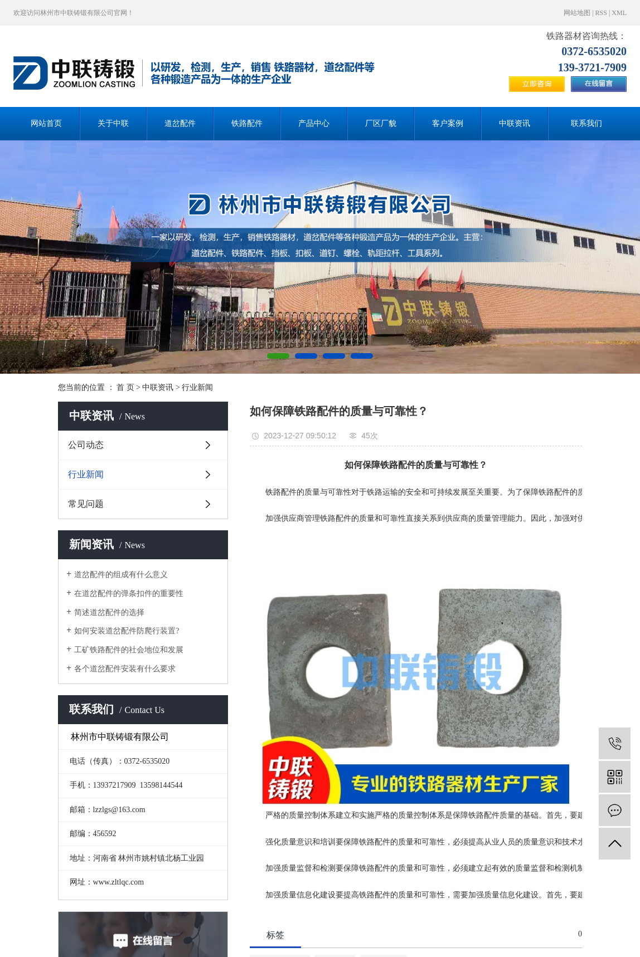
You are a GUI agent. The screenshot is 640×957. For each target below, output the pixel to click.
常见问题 (86, 504)
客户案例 (447, 123)
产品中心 (313, 123)
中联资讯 (514, 123)
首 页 (125, 387)
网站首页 (46, 123)
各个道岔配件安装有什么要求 (125, 669)
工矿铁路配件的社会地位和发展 (128, 650)
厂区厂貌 (380, 123)
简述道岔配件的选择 (109, 612)
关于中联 (113, 123)
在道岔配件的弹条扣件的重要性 (128, 593)
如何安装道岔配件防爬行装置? (126, 631)
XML (619, 13)
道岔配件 (180, 123)
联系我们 (586, 123)
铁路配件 (247, 123)
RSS (601, 13)
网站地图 (577, 13)
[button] (278, 356)
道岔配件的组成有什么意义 (121, 574)
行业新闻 (197, 387)
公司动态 (86, 445)
